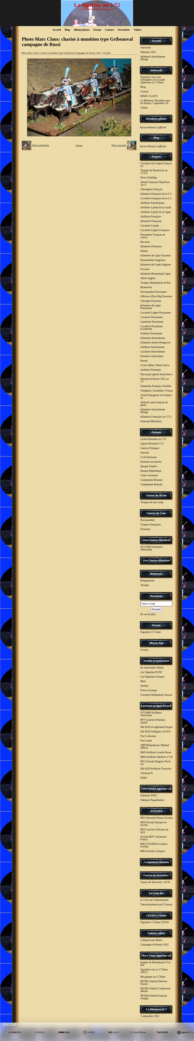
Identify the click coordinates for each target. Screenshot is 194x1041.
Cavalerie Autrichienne (152, 351)
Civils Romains (148, 457)
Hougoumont (147, 580)
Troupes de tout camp (151, 502)
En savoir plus (148, 614)
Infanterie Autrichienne (152, 338)
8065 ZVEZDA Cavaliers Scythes (153, 845)
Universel (145, 47)
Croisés (144, 649)
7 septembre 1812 (149, 1016)
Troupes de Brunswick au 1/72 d (153, 171)
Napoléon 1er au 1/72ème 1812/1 (154, 971)
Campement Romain (151, 479)
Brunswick (146, 287)
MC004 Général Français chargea (153, 997)
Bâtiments (156, 573)
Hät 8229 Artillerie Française (155, 768)
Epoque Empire (148, 466)
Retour (79, 145)
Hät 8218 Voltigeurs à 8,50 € (155, 731)
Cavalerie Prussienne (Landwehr (151, 327)
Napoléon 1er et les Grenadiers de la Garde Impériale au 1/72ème (152, 80)
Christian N (146, 773)
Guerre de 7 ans (156, 513)
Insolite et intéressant (156, 660)
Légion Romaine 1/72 (151, 443)
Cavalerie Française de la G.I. (156, 198)
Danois (144, 251)
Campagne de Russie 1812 (154, 944)
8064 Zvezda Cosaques (152, 851)
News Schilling (148, 177)
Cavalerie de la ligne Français (156, 164)
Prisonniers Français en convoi (152, 236)
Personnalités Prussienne (153, 291)
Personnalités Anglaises (153, 260)
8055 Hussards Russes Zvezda (156, 817)
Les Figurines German (152, 676)
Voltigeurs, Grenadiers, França (156, 390)
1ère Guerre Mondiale (156, 560)
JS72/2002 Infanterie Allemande (151, 548)
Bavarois (145, 241)
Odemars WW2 (148, 795)
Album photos (82, 29)
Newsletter (124, 29)
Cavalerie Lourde (149, 225)
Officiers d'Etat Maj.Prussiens (156, 296)
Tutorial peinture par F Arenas (156, 904)
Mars (143, 681)
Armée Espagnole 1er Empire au (156, 396)
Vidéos (137, 29)
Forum (97, 29)
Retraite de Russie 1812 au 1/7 (154, 380)
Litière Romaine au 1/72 (153, 439)
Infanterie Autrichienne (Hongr (152, 58)
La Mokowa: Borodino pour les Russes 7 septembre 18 (155, 102)
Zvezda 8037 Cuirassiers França (153, 838)
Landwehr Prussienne (151, 321)
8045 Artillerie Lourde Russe (155, 752)
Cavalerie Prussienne (151, 317)
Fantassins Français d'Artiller (155, 386)
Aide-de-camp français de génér (154, 403)
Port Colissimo (148, 736)
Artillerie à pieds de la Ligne (155, 212)
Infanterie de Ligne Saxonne (155, 255)
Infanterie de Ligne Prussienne (150, 307)
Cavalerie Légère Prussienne (155, 312)
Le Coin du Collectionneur (154, 900)
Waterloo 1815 (148, 52)
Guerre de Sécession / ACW (155, 882)
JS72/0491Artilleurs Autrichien (151, 714)
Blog (67, 29)
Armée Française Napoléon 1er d (154, 183)
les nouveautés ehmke (152, 667)
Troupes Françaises (150, 524)
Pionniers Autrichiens (151, 356)
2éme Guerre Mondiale (156, 540)
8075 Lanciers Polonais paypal (152, 721)
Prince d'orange (148, 690)
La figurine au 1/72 (97, 5)
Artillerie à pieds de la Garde (155, 207)
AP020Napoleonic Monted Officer (154, 746)
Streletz (144, 685)
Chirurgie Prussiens (150, 301)
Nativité (144, 452)
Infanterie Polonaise (151, 246)
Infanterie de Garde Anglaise (155, 264)
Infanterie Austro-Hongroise (155, 342)
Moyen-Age (156, 642)
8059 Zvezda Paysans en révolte (153, 823)
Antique (156, 432)
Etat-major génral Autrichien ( (156, 374)
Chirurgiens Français (151, 189)
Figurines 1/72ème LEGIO (154, 922)
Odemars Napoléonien (152, 800)
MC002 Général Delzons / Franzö (154, 982)
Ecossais (144, 269)
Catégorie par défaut (151, 940)
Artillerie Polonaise (150, 369)
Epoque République (150, 470)
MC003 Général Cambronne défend (155, 990)
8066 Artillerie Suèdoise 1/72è (156, 756)
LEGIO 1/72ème (156, 915)
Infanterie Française (151, 221)
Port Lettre (146, 740)
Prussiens (145, 529)
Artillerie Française (150, 216)
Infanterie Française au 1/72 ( (156, 416)
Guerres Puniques (149, 448)
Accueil (56, 29)
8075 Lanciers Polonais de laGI (154, 831)
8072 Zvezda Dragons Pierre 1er (155, 763)
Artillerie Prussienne (151, 333)
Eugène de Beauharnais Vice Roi (155, 963)
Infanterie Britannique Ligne (155, 273)
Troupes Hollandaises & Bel (155, 282)
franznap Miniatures (151, 421)
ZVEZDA (156, 810)
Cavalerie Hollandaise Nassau (156, 694)
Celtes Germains (149, 475)
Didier (143, 777)
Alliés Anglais (148, 278)
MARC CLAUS (149, 96)
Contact (109, 29)
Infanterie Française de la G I (155, 193)
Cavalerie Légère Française (154, 230)
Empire (156, 156)
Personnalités (147, 520)
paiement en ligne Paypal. (156, 705)
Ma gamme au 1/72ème (152, 976)
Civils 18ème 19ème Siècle (154, 365)
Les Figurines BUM (151, 672)
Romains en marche (150, 461)
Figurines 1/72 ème (150, 632)
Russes (144, 360)
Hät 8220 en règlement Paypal (156, 727)
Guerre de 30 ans (156, 495)
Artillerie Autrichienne (152, 203)
